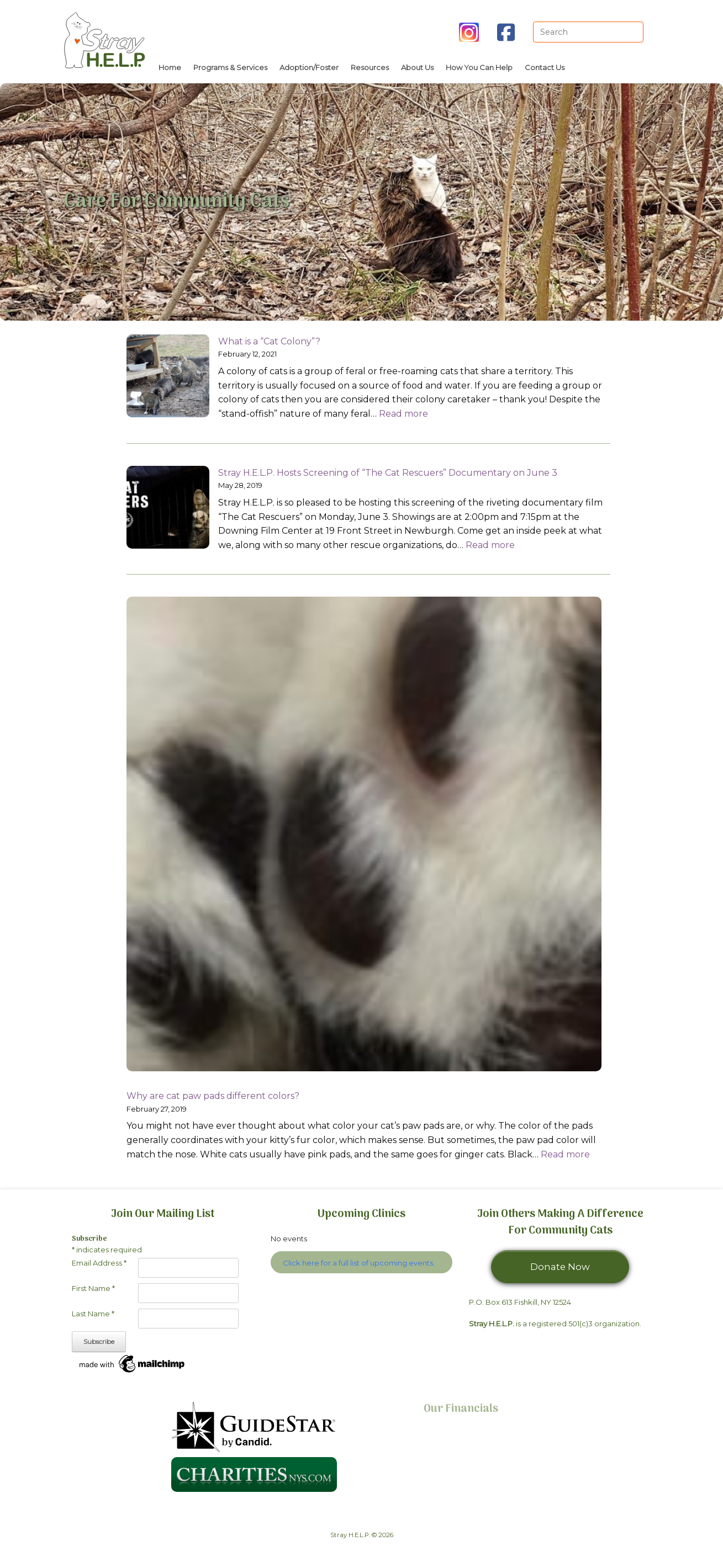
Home (170, 67)
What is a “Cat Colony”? (269, 341)
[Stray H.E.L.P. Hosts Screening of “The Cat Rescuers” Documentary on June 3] (167, 509)
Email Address (99, 1262)
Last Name (93, 1313)
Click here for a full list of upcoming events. (359, 1262)
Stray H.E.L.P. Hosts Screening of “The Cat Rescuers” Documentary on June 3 (387, 472)
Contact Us (544, 67)
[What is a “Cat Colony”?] (167, 378)
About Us (417, 67)
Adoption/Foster (309, 67)
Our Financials (461, 1409)
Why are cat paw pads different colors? (212, 1096)
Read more (403, 413)
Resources (370, 67)
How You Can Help (479, 67)
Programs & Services (230, 67)
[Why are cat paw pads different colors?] (363, 836)
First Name (93, 1288)
